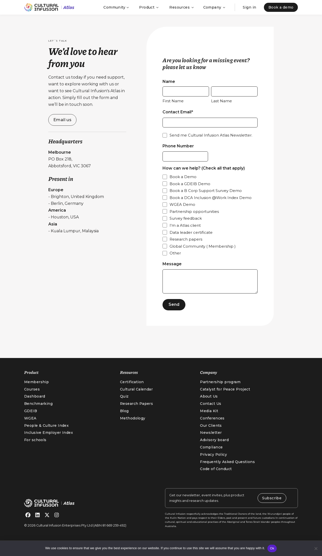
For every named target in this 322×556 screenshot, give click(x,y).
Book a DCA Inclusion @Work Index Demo (211, 204)
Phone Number (178, 150)
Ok (272, 548)
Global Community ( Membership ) (203, 252)
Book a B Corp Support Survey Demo (206, 196)
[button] (115, 7)
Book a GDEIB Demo (190, 189)
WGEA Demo (182, 210)
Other (175, 259)
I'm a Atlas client (185, 231)
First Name (173, 103)
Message (172, 270)
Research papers (186, 245)
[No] (315, 548)
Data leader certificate (191, 238)
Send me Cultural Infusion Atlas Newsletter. (211, 139)
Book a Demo (183, 183)
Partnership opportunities (194, 217)
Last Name (221, 103)
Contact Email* (178, 114)
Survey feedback (186, 224)
